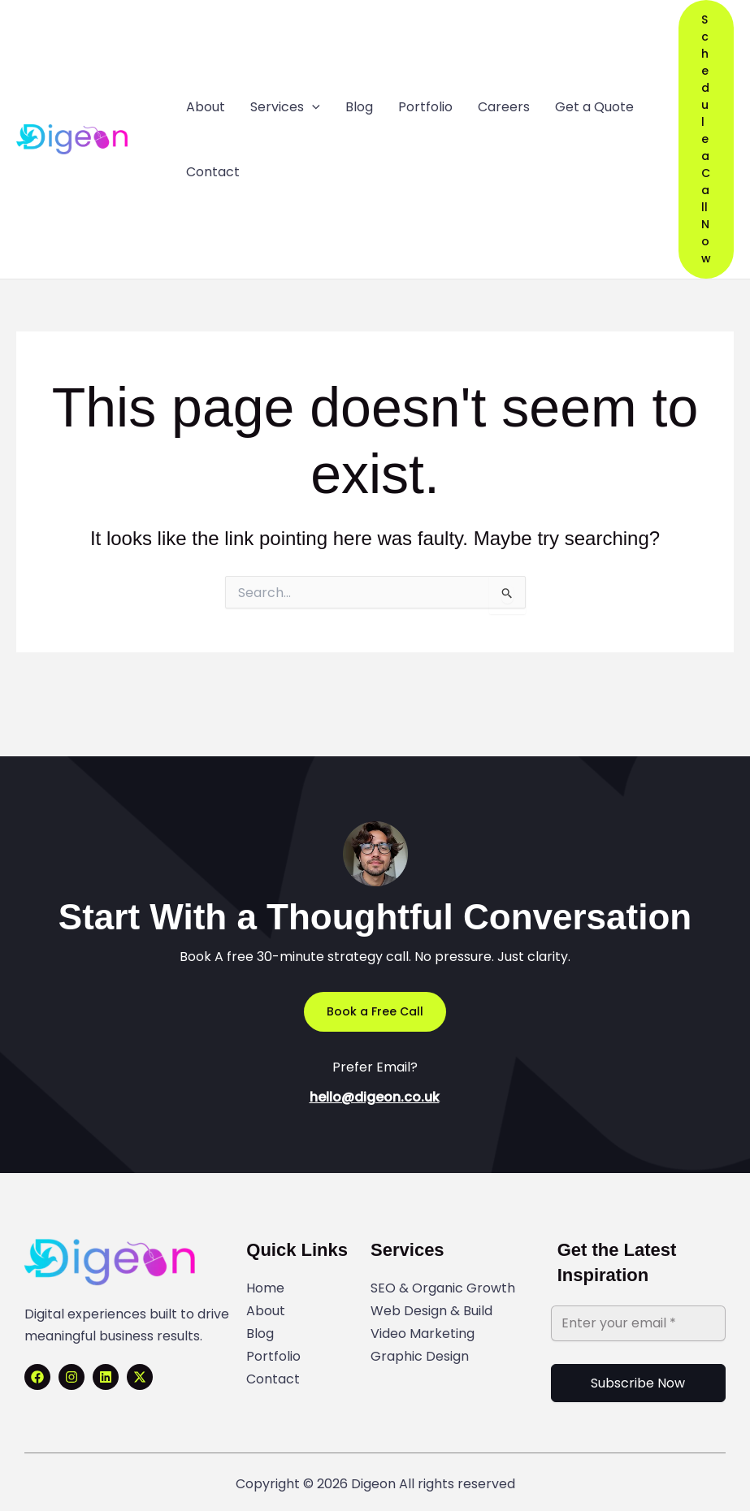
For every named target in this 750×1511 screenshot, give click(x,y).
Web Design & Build (431, 1310)
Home (265, 1288)
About (265, 1310)
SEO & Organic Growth (443, 1288)
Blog (260, 1333)
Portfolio (273, 1356)
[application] (312, 107)
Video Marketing (423, 1333)
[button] (706, 139)
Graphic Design (420, 1356)
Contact (273, 1379)
